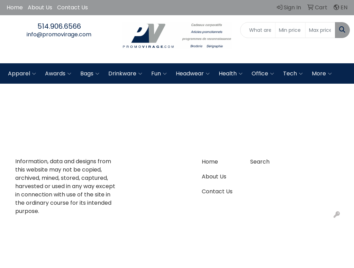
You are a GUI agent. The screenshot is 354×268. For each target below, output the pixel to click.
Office (263, 74)
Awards (58, 74)
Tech (293, 74)
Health (231, 74)
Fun (159, 74)
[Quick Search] (257, 30)
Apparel (22, 74)
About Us (40, 7)
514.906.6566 (59, 26)
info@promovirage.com (59, 34)
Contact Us (72, 7)
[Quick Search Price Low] (290, 30)
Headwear (193, 74)
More (322, 74)
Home (15, 7)
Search (260, 162)
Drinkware (125, 74)
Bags (89, 74)
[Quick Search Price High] (320, 30)
